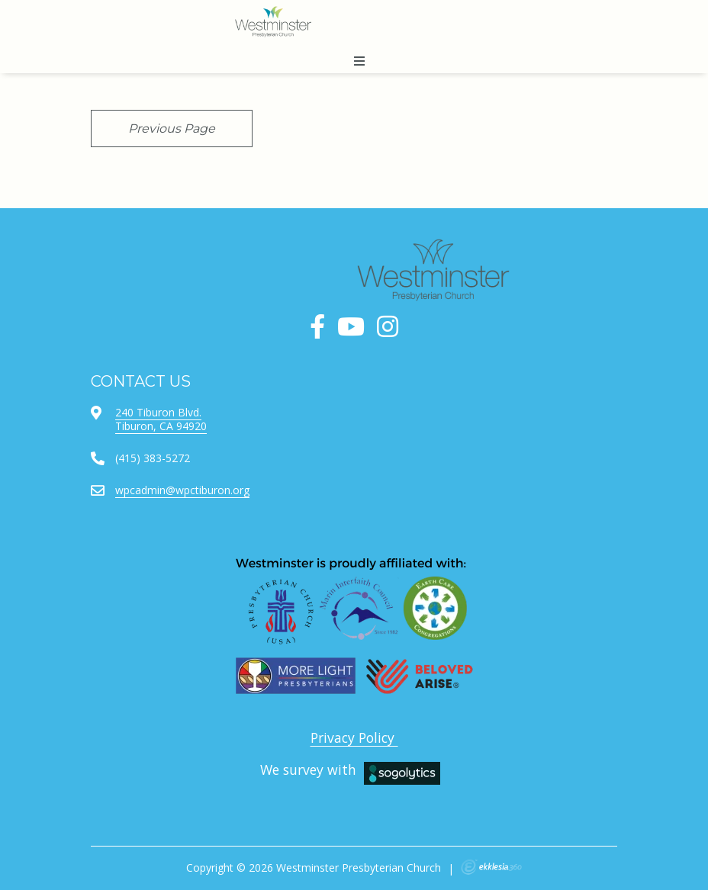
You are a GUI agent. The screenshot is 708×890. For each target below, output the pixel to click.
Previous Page (171, 128)
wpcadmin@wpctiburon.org (182, 490)
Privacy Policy (354, 737)
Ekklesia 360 (491, 867)
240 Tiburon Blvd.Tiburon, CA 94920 (161, 419)
